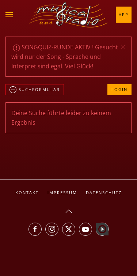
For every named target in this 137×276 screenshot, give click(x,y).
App (124, 14)
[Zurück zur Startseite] (68, 14)
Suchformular (34, 90)
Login (119, 89)
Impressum (62, 192)
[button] (9, 14)
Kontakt (27, 192)
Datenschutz (104, 192)
